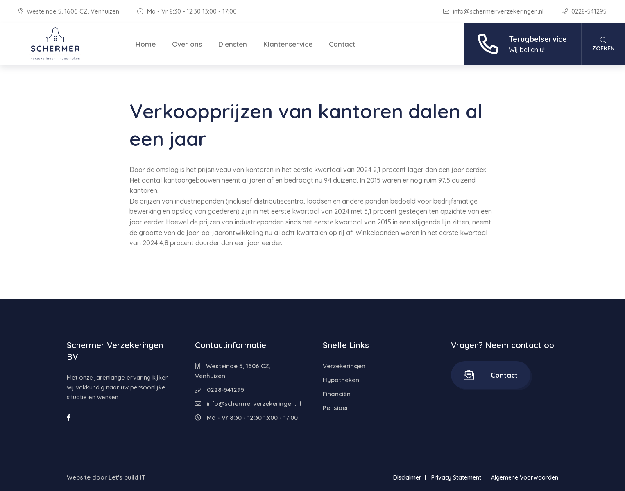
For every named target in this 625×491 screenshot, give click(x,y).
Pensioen (336, 408)
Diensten (232, 44)
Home (146, 44)
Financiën (337, 394)
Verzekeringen (344, 366)
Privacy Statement (456, 477)
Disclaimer (407, 477)
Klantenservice (287, 44)
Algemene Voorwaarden (524, 477)
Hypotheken (341, 380)
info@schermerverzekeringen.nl (494, 11)
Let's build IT (127, 477)
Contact (342, 44)
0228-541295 (584, 11)
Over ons (187, 44)
